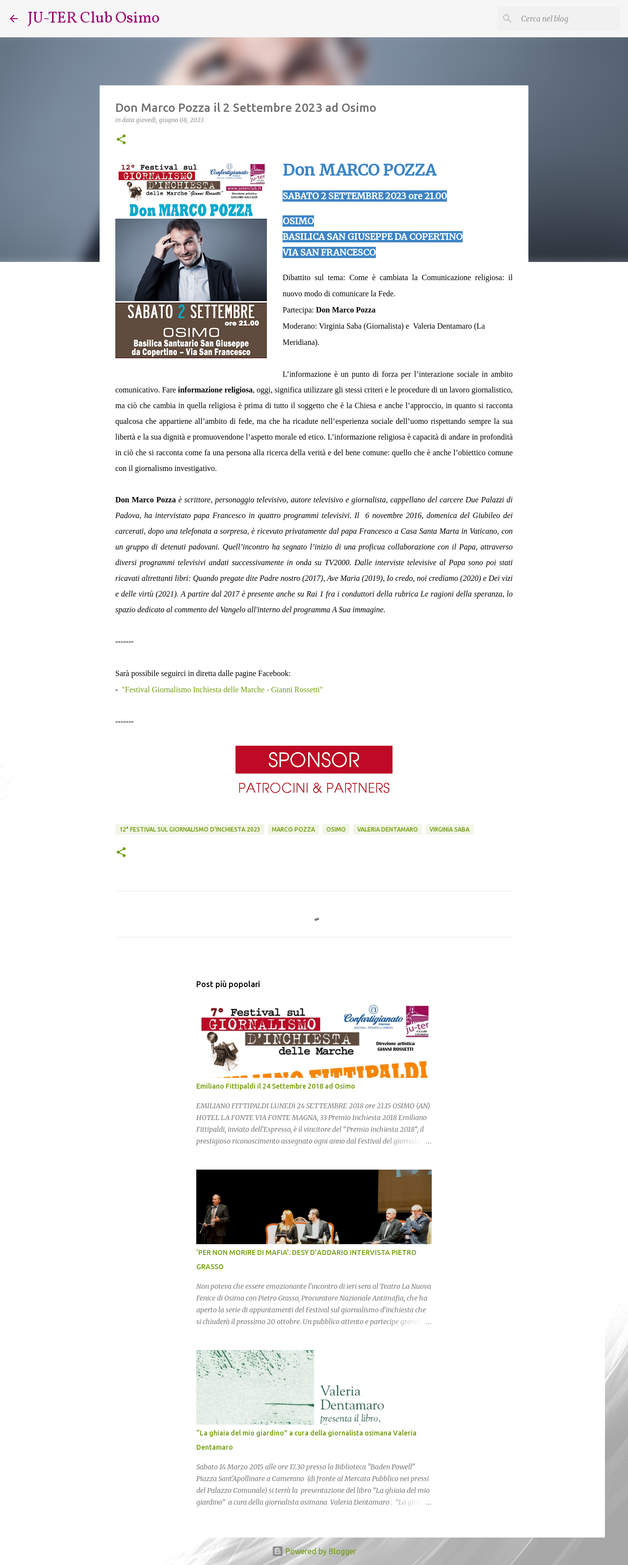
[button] (121, 140)
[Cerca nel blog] (568, 18)
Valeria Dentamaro (387, 829)
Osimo (336, 829)
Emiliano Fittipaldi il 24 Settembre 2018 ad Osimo (275, 1086)
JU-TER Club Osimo (93, 18)
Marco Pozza (293, 829)
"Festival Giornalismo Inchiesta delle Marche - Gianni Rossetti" (222, 689)
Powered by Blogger (314, 1551)
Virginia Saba (449, 829)
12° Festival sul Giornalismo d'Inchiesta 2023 (190, 829)
